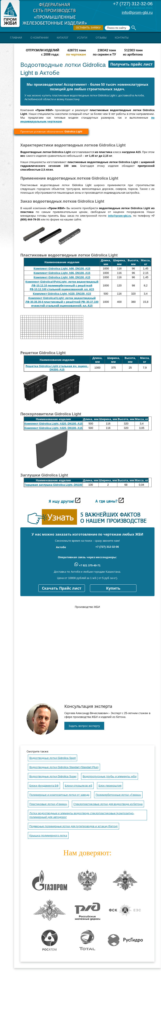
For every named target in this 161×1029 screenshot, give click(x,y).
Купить (113, 588)
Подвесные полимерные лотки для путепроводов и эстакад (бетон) (73, 826)
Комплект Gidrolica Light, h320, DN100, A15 (62, 293)
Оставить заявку (88, 27)
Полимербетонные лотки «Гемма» (118, 794)
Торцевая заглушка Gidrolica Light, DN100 (53, 484)
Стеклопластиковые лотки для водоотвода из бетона (108, 804)
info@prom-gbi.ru (137, 12)
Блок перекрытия (110, 785)
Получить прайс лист (131, 64)
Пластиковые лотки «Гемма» (48, 804)
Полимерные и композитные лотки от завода (59, 794)
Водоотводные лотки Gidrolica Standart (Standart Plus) (64, 767)
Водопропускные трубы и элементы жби (109, 776)
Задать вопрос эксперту (84, 725)
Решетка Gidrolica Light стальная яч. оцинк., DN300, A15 (57, 368)
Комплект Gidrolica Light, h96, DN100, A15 (62, 268)
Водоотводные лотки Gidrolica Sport (52, 758)
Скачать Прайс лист (61, 588)
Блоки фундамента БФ (43, 785)
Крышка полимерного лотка (48, 835)
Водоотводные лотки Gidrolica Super (53, 776)
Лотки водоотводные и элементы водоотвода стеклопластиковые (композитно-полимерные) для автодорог (81, 815)
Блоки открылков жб (78, 785)
